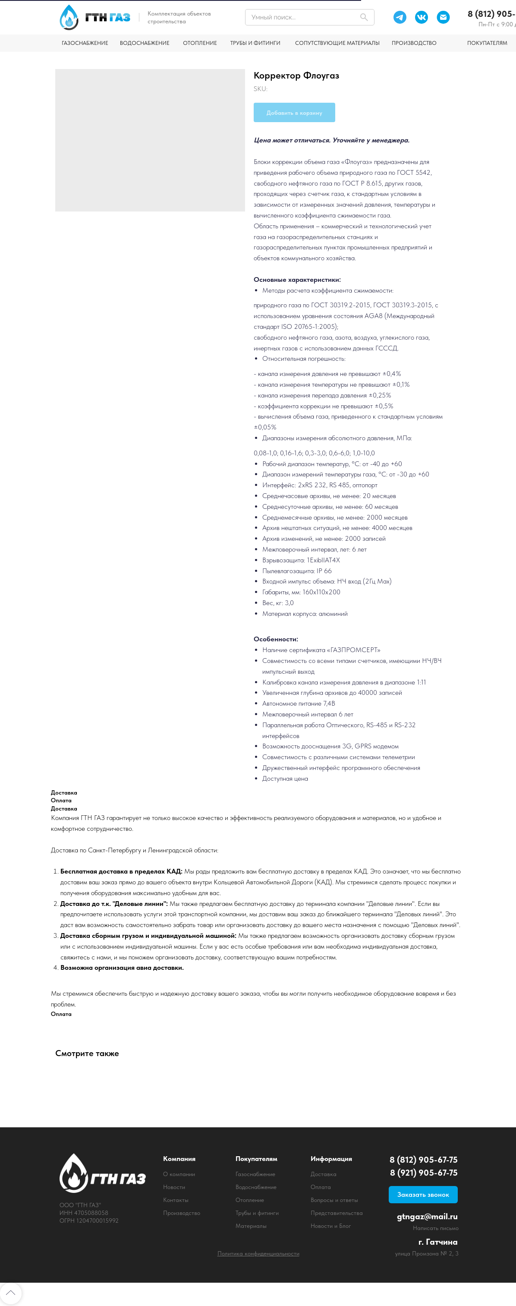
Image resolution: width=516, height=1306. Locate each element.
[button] (423, 1194)
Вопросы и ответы (334, 1199)
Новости (174, 1186)
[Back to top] (11, 1293)
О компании (179, 1173)
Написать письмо (436, 1227)
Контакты (176, 1199)
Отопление (250, 1199)
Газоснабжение (255, 1173)
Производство (181, 1212)
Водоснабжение (256, 1186)
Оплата (321, 1186)
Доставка (324, 1173)
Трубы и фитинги (257, 1212)
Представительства (337, 1212)
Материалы (251, 1225)
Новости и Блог (331, 1225)
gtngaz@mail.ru (427, 1216)
